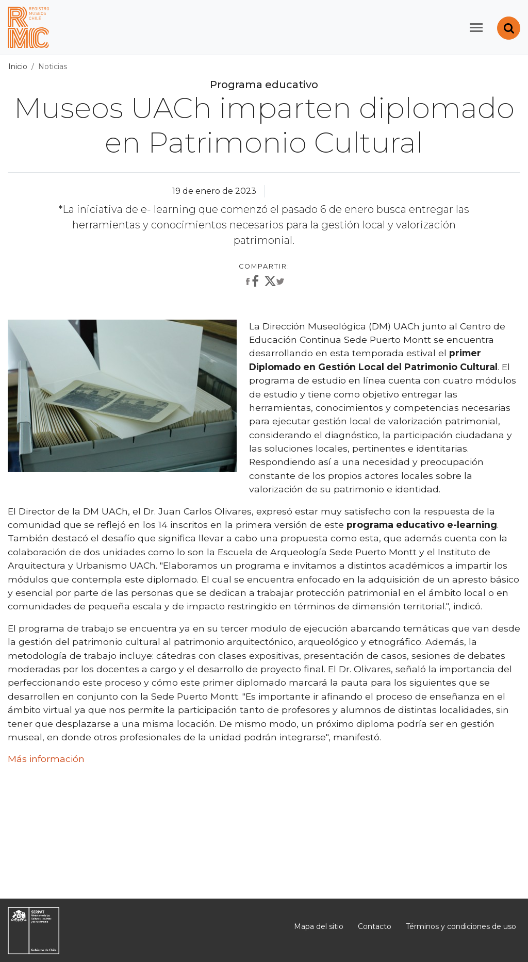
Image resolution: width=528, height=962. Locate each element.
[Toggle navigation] (476, 27)
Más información (46, 758)
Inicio (17, 66)
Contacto (374, 926)
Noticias (52, 66)
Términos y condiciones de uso (461, 926)
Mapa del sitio (318, 926)
